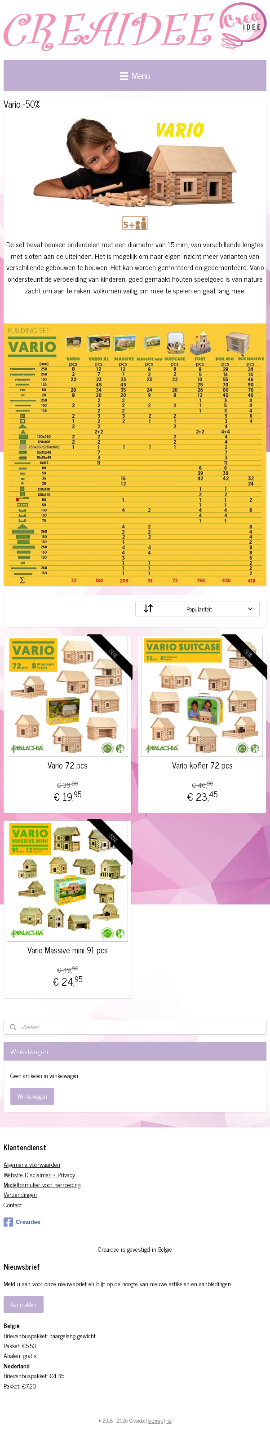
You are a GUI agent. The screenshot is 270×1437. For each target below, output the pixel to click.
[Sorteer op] (197, 609)
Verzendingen (20, 1194)
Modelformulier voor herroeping (42, 1184)
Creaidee (22, 1222)
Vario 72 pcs (68, 765)
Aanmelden (23, 1304)
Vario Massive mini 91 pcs (67, 950)
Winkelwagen (32, 1096)
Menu (135, 75)
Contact (13, 1204)
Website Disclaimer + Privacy (39, 1174)
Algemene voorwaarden (32, 1164)
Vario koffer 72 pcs (202, 765)
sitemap (155, 1420)
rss (169, 1420)
